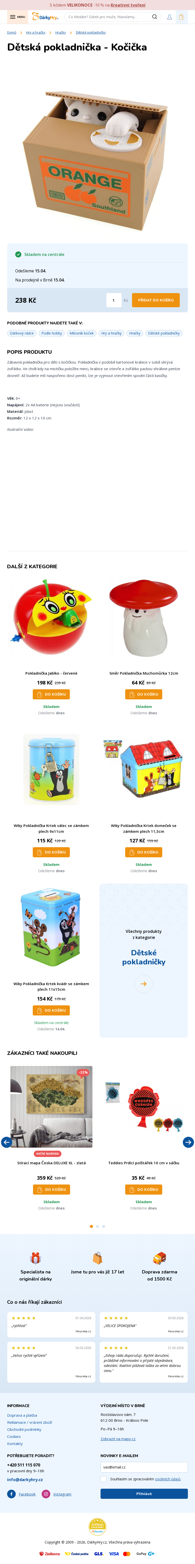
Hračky (60, 32)
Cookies (14, 1436)
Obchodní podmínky (24, 1429)
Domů (11, 32)
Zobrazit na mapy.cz (118, 1438)
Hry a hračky (35, 32)
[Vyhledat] (156, 17)
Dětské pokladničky (91, 32)
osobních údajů (168, 1479)
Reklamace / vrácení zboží (29, 1422)
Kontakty (15, 1443)
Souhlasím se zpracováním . (145, 1479)
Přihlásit (144, 1493)
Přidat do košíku (156, 300)
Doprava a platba (22, 1415)
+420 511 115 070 (23, 1465)
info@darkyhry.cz (25, 1479)
